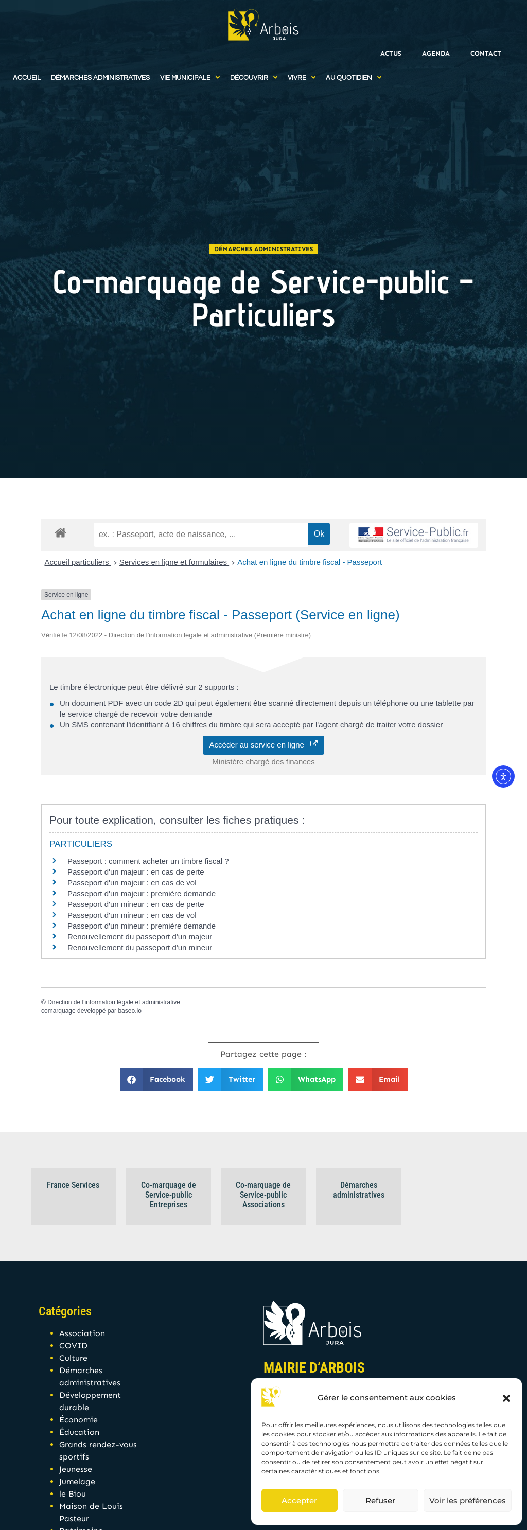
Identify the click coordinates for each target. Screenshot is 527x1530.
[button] (506, 1398)
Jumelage (77, 1481)
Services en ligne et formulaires (174, 562)
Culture (73, 1358)
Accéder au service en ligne (263, 744)
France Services (73, 1185)
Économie (78, 1420)
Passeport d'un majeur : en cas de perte (135, 871)
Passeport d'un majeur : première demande (141, 893)
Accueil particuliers (78, 562)
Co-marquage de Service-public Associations (263, 1194)
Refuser (380, 1500)
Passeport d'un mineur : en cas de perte (135, 904)
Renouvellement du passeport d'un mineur (139, 947)
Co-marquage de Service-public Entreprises (168, 1194)
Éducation (79, 1432)
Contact (485, 53)
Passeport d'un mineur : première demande (141, 925)
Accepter (299, 1500)
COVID (73, 1345)
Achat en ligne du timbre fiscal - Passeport (309, 562)
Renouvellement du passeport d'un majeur (139, 936)
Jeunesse (75, 1469)
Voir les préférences (467, 1500)
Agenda (436, 53)
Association (82, 1333)
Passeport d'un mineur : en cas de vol (132, 915)
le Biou (72, 1494)
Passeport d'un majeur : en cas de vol (132, 882)
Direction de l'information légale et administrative (113, 1002)
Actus (390, 53)
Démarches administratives (263, 249)
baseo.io (129, 1011)
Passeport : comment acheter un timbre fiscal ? (148, 861)
